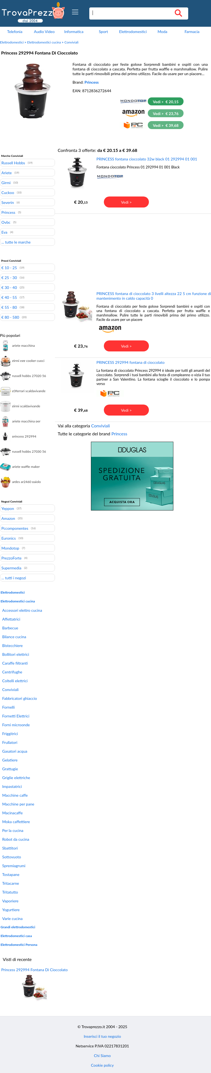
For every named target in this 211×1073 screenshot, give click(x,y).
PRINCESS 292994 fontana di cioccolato (130, 362)
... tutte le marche (15, 242)
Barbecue (10, 628)
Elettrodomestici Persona (19, 945)
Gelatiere (10, 760)
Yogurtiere (11, 909)
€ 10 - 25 (9, 267)
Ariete (6, 172)
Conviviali (71, 42)
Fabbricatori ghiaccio (19, 698)
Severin (7, 202)
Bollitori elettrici (15, 654)
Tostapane (11, 874)
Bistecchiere (12, 645)
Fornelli (8, 707)
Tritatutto (10, 892)
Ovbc (5, 222)
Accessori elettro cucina (22, 610)
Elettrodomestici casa (16, 936)
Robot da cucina (15, 839)
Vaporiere (10, 901)
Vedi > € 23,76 (166, 113)
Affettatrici (11, 619)
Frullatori (9, 742)
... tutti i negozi (13, 577)
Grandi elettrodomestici (18, 927)
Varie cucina (12, 918)
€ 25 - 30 (9, 277)
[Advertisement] (132, 252)
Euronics (8, 538)
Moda (163, 31)
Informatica (74, 31)
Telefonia (14, 31)
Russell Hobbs (13, 162)
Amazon (8, 518)
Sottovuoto (11, 856)
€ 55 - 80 (9, 307)
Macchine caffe (15, 795)
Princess (92, 82)
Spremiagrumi (13, 865)
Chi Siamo (102, 1055)
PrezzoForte (11, 558)
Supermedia (11, 568)
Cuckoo (7, 192)
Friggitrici (10, 733)
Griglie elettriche (16, 777)
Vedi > (126, 202)
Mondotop (10, 548)
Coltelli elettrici (14, 680)
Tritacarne (10, 883)
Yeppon (7, 508)
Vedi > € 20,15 (166, 101)
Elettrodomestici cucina (44, 42)
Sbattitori (10, 848)
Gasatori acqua (14, 751)
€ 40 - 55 (9, 297)
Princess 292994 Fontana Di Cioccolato (34, 969)
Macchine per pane (18, 804)
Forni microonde (16, 724)
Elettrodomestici (133, 31)
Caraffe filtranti (15, 663)
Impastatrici (12, 786)
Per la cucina (12, 830)
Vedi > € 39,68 (166, 125)
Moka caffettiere (16, 821)
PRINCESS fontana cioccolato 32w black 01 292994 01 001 (146, 159)
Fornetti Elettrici (15, 716)
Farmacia (192, 31)
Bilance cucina (14, 636)
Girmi (6, 182)
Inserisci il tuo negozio (102, 1036)
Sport (103, 31)
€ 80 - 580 (10, 317)
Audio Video (44, 31)
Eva (4, 232)
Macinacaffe (12, 812)
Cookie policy (102, 1065)
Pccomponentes (14, 528)
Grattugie (10, 768)
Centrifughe (12, 672)
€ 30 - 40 (9, 287)
